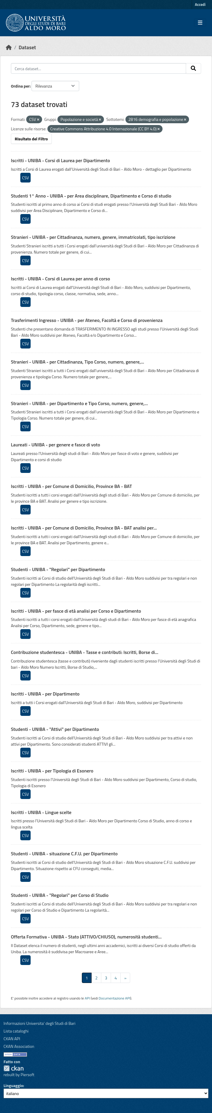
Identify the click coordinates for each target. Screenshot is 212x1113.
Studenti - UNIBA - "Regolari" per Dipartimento (58, 569)
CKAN (14, 1068)
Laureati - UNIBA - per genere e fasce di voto (55, 444)
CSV (25, 178)
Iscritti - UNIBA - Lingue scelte (41, 812)
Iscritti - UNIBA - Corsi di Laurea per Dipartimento (60, 160)
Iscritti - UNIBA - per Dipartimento (45, 693)
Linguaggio (13, 1085)
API (87, 998)
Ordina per (20, 86)
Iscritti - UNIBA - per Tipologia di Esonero (52, 770)
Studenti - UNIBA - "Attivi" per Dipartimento (55, 729)
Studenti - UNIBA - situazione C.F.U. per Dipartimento (64, 853)
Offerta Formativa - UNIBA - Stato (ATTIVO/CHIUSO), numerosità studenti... (86, 936)
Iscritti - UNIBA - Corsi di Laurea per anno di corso (60, 278)
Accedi (200, 4)
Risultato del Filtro (31, 139)
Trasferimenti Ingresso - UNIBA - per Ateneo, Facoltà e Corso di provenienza (87, 320)
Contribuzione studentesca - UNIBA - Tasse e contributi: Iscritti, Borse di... (84, 652)
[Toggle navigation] (200, 23)
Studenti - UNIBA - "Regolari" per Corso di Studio (60, 895)
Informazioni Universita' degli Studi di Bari (39, 1023)
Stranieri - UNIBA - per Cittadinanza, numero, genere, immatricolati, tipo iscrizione (93, 237)
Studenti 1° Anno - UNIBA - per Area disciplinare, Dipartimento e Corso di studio (91, 195)
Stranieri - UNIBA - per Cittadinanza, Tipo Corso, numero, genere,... (77, 361)
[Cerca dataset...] (98, 68)
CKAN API (12, 1038)
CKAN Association (19, 1046)
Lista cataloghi (16, 1031)
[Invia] (193, 68)
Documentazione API (114, 998)
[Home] (9, 47)
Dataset (27, 47)
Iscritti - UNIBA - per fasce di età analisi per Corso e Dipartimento (76, 610)
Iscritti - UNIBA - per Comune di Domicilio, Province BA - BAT (71, 486)
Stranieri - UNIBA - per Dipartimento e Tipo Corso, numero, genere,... (79, 403)
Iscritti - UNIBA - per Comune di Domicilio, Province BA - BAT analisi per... (84, 527)
